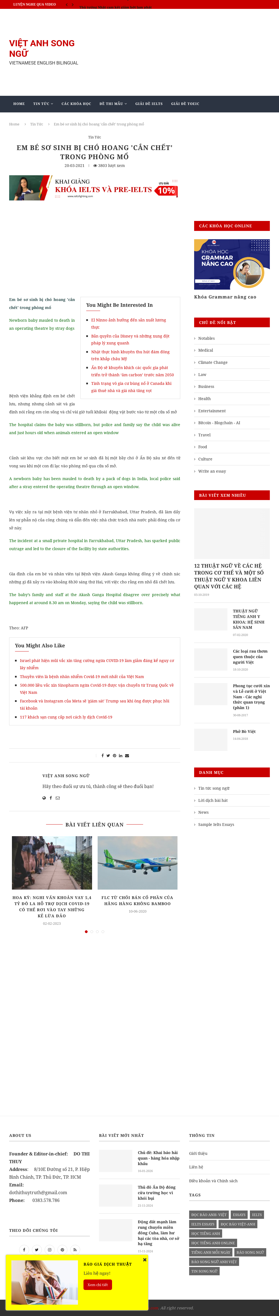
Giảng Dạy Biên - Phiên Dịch (43, 120)
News (203, 812)
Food (202, 446)
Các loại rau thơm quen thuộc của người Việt (250, 656)
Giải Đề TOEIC (185, 103)
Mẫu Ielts (91, 120)
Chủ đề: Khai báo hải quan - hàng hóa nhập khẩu (158, 1157)
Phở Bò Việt (244, 730)
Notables (206, 338)
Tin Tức (41, 103)
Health (204, 398)
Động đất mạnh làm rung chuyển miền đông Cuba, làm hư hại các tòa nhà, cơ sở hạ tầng (158, 1231)
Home (19, 103)
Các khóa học (76, 103)
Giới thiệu (198, 1152)
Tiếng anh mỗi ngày (210, 1251)
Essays (239, 1214)
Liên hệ (196, 1166)
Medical (205, 350)
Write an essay (212, 471)
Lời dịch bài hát (213, 799)
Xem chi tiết (98, 1284)
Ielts (257, 1214)
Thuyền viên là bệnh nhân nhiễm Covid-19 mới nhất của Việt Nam (82, 676)
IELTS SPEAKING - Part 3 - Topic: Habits (112, 4)
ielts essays (202, 1223)
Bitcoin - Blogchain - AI (219, 422)
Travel (204, 434)
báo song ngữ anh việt (214, 1261)
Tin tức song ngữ (213, 787)
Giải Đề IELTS (149, 103)
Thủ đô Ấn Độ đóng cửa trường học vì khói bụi (157, 1192)
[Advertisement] (184, 52)
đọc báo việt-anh (238, 1223)
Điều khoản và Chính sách (213, 1180)
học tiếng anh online (213, 1242)
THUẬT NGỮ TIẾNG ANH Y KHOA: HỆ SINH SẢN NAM (248, 619)
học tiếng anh (205, 1232)
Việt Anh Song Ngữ (66, 775)
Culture (205, 459)
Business (206, 386)
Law (202, 374)
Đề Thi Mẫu (111, 103)
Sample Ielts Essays (216, 823)
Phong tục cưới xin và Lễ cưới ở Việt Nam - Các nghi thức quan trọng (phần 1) (251, 696)
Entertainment (212, 410)
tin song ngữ (204, 1270)
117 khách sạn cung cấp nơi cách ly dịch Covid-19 (66, 717)
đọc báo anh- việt (209, 1214)
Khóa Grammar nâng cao (225, 297)
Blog (120, 120)
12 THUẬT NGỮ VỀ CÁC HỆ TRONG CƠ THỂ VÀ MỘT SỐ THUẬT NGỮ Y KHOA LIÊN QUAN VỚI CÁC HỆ (229, 576)
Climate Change (213, 362)
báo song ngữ (250, 1251)
